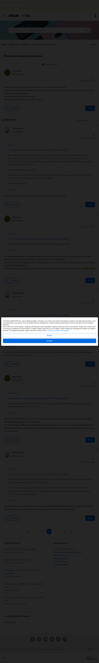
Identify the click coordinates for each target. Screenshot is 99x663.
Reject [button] (49, 335)
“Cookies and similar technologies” (58, 330)
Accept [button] (49, 341)
